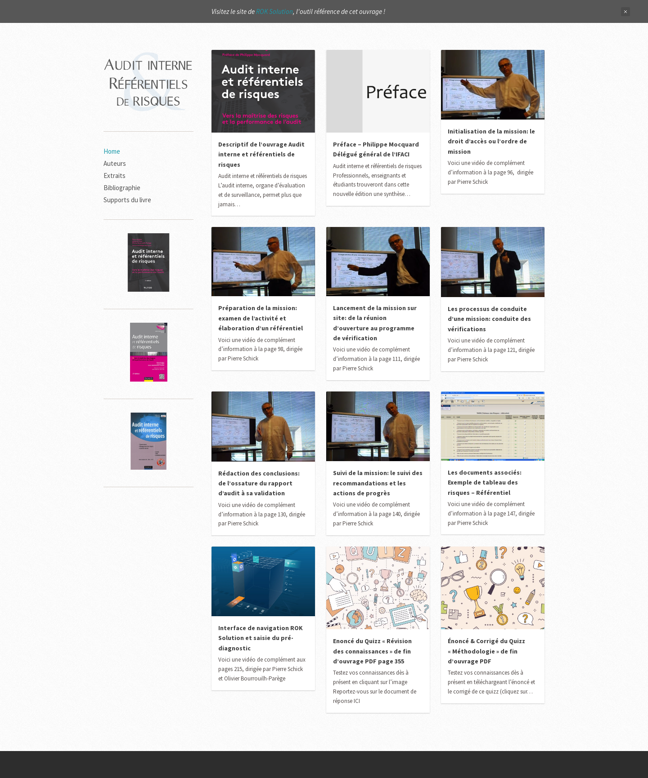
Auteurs (115, 163)
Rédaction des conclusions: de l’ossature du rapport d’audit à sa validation (259, 483)
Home (112, 151)
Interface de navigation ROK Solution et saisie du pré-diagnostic (260, 638)
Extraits (115, 175)
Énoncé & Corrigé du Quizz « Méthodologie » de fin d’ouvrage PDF (486, 651)
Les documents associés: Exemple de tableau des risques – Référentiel (485, 482)
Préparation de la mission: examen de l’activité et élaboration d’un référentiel (260, 318)
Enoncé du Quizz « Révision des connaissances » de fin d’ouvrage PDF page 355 (372, 651)
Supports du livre (127, 200)
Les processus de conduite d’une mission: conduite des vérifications (489, 319)
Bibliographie (122, 187)
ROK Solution (274, 11)
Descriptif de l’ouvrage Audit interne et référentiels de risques (261, 154)
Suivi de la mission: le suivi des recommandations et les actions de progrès (378, 483)
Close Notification (625, 11)
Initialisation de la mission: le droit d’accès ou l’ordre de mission (491, 141)
